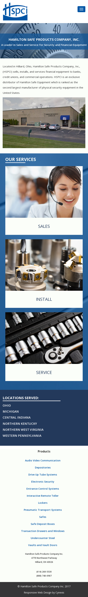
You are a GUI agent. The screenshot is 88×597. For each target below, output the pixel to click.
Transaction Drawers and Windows (42, 531)
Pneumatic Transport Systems (43, 509)
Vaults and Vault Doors (42, 545)
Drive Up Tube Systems (42, 474)
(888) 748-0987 (44, 575)
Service (44, 372)
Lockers (42, 502)
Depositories (43, 467)
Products (44, 451)
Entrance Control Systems (42, 488)
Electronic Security (42, 481)
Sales (44, 226)
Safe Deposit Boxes (43, 524)
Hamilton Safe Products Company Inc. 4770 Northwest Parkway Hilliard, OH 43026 (44, 558)
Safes (42, 517)
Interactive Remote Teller (43, 495)
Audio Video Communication (42, 460)
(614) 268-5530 (44, 571)
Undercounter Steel (43, 538)
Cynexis (60, 592)
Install (44, 299)
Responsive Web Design (37, 592)
